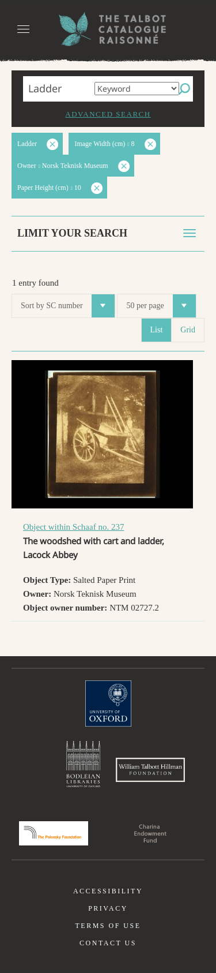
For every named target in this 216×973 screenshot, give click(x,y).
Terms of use (108, 926)
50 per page (160, 305)
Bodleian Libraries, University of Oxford (83, 764)
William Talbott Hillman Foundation (150, 770)
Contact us (108, 943)
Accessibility (108, 891)
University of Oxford (108, 703)
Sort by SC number (68, 305)
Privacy (108, 908)
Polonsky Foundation (53, 833)
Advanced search (107, 114)
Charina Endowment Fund (150, 833)
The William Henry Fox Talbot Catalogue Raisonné (108, 29)
